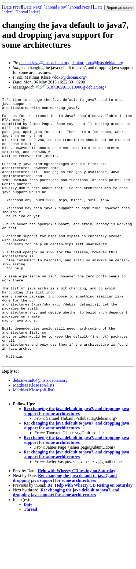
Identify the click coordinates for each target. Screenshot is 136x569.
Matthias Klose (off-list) (33, 443)
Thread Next (79, 7)
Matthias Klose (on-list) (33, 438)
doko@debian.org (69, 77)
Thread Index (27, 12)
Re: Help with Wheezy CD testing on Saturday (89, 538)
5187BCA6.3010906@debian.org (75, 87)
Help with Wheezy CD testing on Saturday (76, 523)
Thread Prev (55, 7)
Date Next (32, 7)
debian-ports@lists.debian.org (97, 62)
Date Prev (12, 7)
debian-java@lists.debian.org (44, 62)
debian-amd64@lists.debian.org (40, 433)
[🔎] (41, 87)
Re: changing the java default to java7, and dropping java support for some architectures (76, 464)
